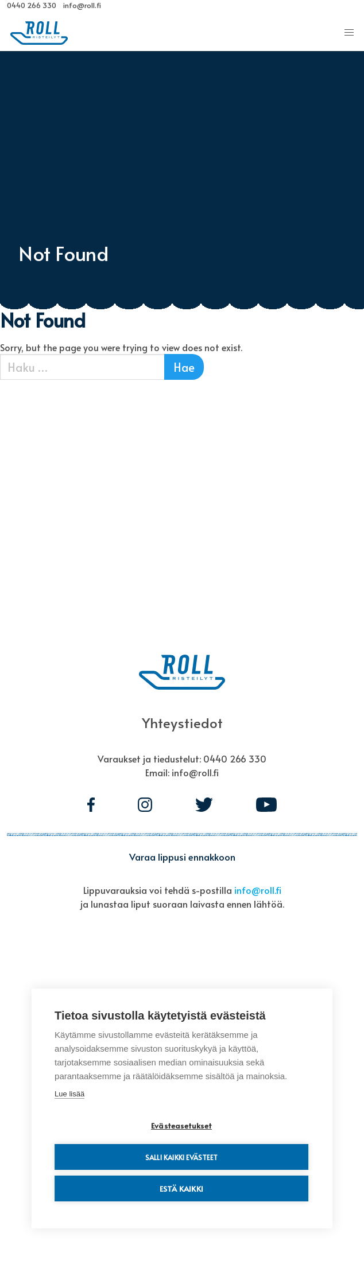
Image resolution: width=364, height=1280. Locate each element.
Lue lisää (69, 1094)
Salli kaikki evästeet (181, 1157)
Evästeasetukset (181, 1125)
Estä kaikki (181, 1188)
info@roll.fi (257, 890)
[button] (349, 33)
